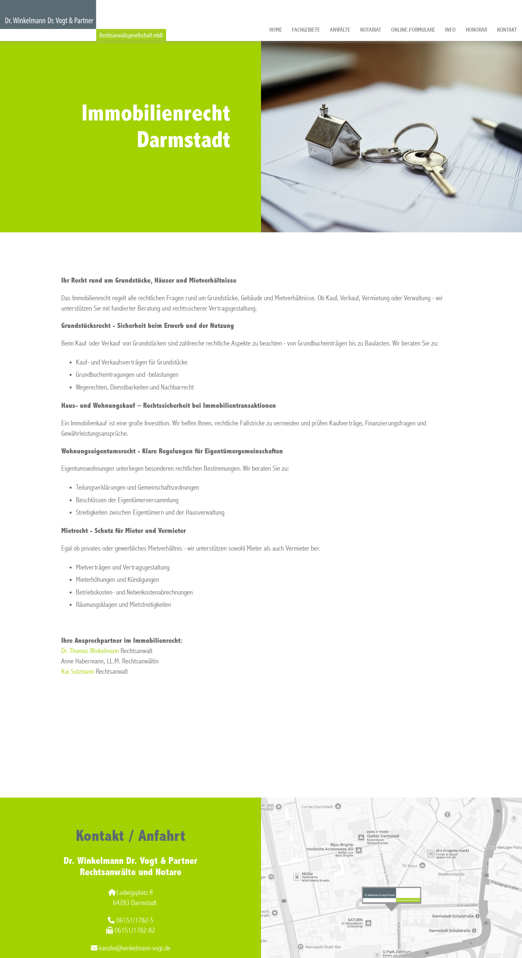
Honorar (476, 29)
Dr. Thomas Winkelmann (90, 651)
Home (275, 29)
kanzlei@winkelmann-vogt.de (130, 948)
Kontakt (507, 29)
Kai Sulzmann (77, 671)
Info (450, 29)
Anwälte (340, 29)
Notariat (370, 29)
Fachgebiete (306, 29)
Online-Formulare (413, 29)
